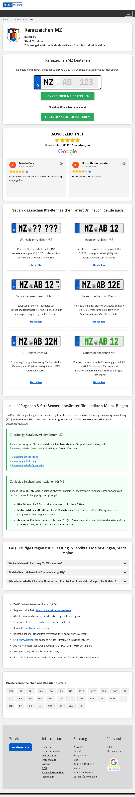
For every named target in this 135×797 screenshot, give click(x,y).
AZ (125, 693)
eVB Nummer (49, 758)
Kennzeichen (19, 19)
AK (102, 701)
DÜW (93, 693)
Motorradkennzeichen (38, 630)
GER (20, 701)
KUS (92, 701)
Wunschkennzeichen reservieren (53, 612)
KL (10, 701)
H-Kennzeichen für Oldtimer (40, 624)
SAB (11, 708)
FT (20, 708)
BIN (41, 693)
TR (60, 701)
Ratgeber (47, 749)
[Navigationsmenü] (128, 14)
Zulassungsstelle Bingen (26, 463)
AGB (44, 771)
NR (70, 693)
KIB (60, 708)
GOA (71, 701)
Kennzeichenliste (51, 754)
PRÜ (11, 693)
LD (122, 701)
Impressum (48, 779)
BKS (51, 701)
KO (30, 701)
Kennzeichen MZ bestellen (67, 97)
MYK (81, 693)
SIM (50, 708)
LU (40, 708)
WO (40, 701)
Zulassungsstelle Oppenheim (28, 467)
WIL (104, 693)
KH (81, 708)
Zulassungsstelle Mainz (25, 458)
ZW (51, 693)
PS (61, 693)
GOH (112, 701)
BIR (30, 708)
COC (115, 693)
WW (71, 708)
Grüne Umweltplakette (26, 642)
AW (81, 701)
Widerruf (47, 767)
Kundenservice (20, 750)
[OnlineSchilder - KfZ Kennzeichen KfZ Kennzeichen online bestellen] (13, 5)
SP (21, 693)
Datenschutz (49, 762)
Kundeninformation (53, 775)
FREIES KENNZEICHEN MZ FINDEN (67, 118)
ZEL (31, 693)
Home (6, 19)
